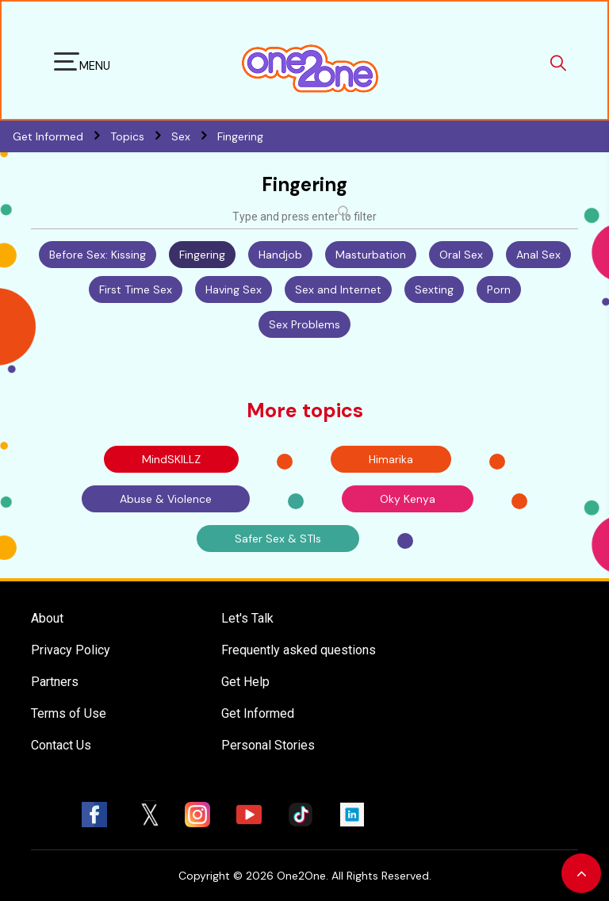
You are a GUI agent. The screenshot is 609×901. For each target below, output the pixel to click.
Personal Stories (268, 745)
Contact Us (61, 745)
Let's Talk (247, 618)
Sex (194, 136)
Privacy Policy (70, 650)
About (47, 618)
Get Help (245, 681)
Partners (55, 681)
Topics (140, 136)
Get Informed (257, 713)
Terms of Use (68, 713)
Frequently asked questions (298, 650)
